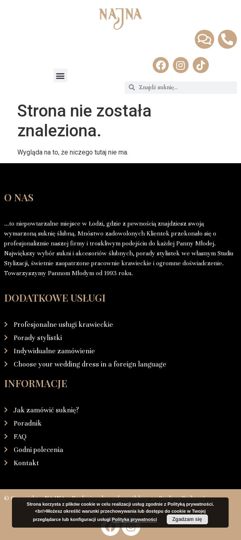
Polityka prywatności (134, 519)
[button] (60, 75)
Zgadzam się (187, 519)
